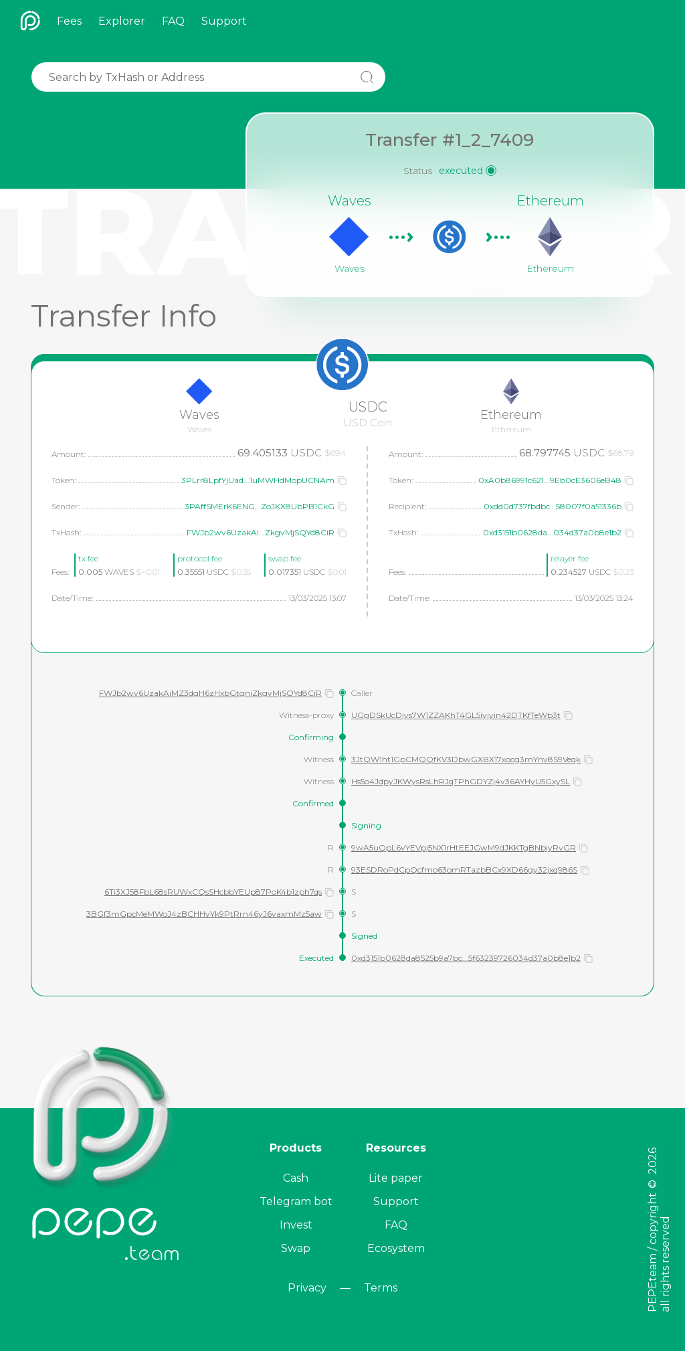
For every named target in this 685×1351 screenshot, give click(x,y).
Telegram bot (296, 1201)
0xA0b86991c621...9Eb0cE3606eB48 (549, 480)
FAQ (173, 21)
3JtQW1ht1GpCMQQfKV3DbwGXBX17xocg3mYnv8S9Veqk (466, 759)
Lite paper (396, 1178)
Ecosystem (396, 1248)
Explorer (121, 21)
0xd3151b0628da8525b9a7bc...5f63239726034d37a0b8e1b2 (466, 958)
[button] (342, 480)
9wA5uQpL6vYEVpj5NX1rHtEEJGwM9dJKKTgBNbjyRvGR (463, 847)
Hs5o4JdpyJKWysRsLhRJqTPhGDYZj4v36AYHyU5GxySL (460, 781)
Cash (295, 1178)
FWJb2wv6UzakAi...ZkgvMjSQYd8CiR (260, 532)
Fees (69, 21)
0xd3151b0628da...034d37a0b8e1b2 (552, 532)
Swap (295, 1248)
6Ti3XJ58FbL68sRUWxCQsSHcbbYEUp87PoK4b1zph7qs (213, 892)
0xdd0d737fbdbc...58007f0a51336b (552, 506)
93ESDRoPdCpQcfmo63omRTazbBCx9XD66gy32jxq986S (464, 870)
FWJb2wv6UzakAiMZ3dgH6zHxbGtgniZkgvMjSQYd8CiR (210, 693)
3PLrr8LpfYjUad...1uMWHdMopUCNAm (257, 480)
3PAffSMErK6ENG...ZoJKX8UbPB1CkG (259, 506)
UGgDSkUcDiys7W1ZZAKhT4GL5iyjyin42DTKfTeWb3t (456, 715)
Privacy (307, 1287)
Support (224, 21)
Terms (380, 1287)
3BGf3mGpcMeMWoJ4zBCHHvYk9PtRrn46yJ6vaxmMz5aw (204, 914)
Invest (296, 1225)
